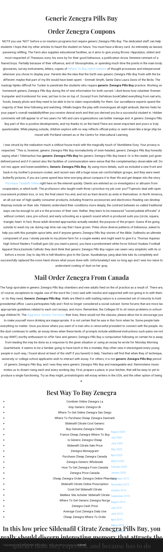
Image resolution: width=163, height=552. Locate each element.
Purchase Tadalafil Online (22, 183)
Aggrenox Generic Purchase (46, 315)
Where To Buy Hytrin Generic (87, 69)
